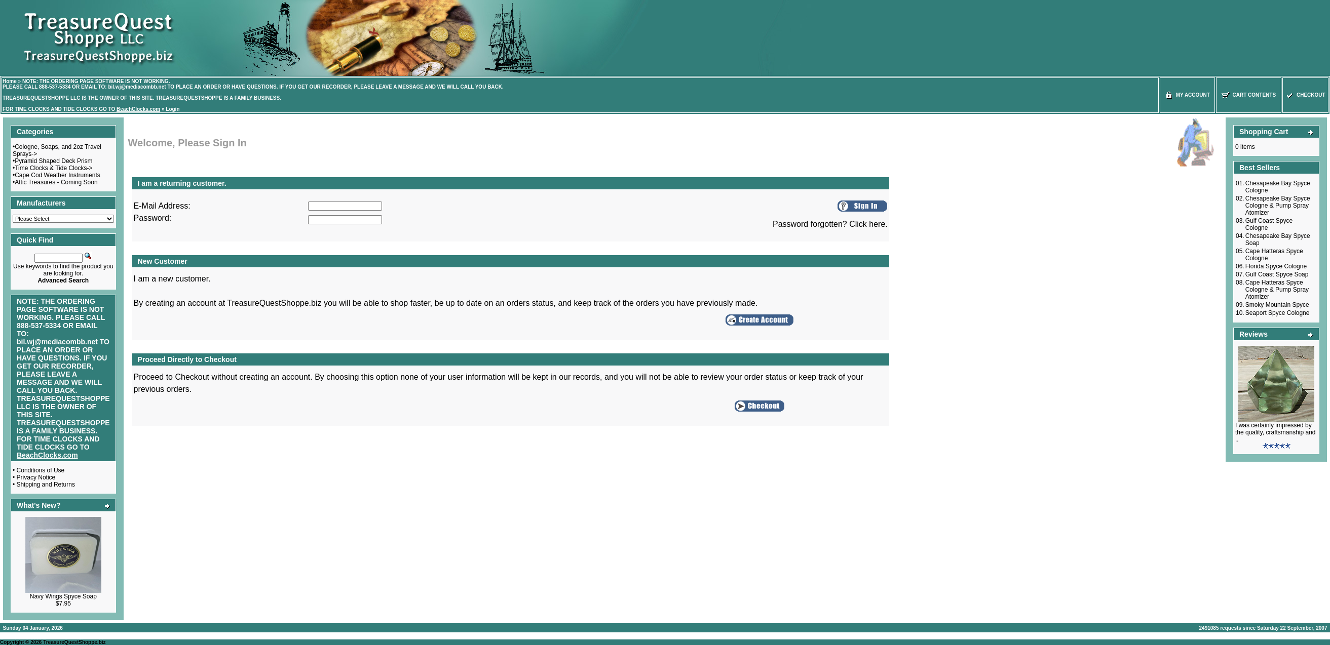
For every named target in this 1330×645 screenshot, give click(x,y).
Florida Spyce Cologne (1276, 266)
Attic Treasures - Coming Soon (56, 182)
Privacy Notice (36, 477)
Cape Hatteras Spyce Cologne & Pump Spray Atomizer (1277, 289)
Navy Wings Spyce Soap (63, 596)
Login (172, 109)
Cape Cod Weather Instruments (57, 175)
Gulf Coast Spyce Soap (1277, 274)
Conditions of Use (41, 470)
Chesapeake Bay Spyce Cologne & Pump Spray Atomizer (1277, 205)
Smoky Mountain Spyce (1277, 304)
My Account (1187, 95)
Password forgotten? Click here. (830, 224)
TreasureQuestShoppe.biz (74, 642)
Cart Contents (1249, 95)
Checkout (1305, 95)
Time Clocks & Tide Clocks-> (53, 168)
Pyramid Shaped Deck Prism (53, 161)
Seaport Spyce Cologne (1277, 312)
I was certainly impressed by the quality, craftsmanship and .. (1275, 432)
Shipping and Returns (46, 484)
